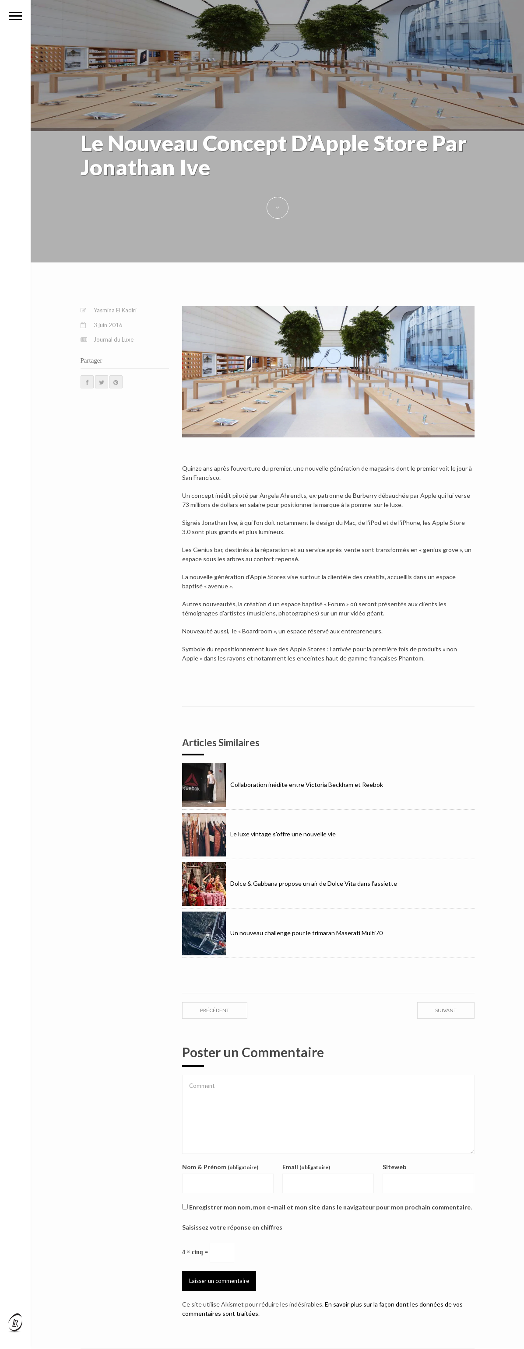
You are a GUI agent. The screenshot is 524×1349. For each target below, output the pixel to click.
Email (306, 1167)
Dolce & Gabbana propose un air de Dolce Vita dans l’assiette (289, 883)
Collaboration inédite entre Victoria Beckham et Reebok (282, 784)
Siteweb (394, 1167)
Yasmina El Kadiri (115, 310)
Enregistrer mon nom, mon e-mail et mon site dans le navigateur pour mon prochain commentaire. (330, 1207)
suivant (446, 1010)
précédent (214, 1010)
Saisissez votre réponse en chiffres (232, 1227)
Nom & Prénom (220, 1167)
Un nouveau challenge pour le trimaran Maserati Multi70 (282, 933)
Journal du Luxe (114, 339)
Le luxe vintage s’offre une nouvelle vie (259, 834)
